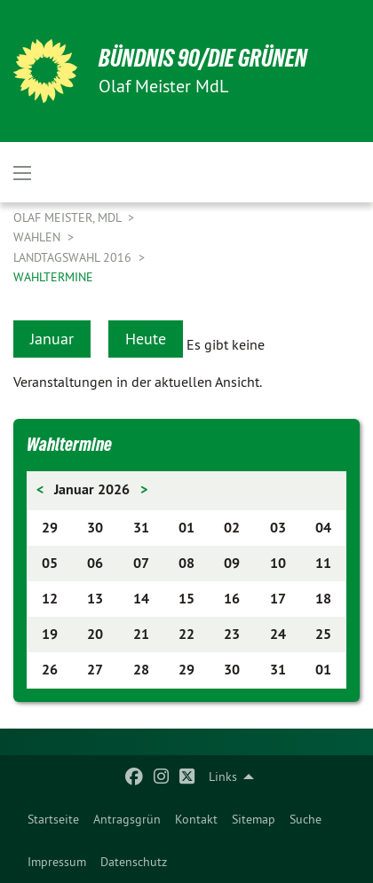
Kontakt (196, 819)
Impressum (57, 862)
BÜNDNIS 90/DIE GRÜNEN (203, 58)
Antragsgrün (127, 819)
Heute (145, 338)
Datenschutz (133, 862)
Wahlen (38, 237)
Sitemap (253, 819)
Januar (52, 338)
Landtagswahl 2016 (74, 257)
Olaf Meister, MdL (68, 217)
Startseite (53, 819)
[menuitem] (53, 819)
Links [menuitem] (223, 776)
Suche (305, 819)
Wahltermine (53, 277)
